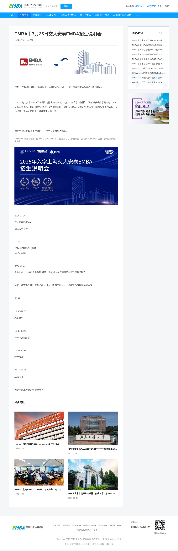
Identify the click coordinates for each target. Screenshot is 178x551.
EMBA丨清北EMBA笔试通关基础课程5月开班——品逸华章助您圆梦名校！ (148, 46)
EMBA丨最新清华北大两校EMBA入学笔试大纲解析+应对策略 (148, 61)
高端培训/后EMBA (122, 15)
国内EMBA (51, 15)
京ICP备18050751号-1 (112, 540)
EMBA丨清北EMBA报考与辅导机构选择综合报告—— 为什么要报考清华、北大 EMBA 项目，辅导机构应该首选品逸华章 (148, 56)
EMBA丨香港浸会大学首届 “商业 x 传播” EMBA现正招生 (148, 66)
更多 (160, 33)
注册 (167, 6)
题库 (137, 15)
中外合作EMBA (68, 15)
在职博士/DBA (102, 15)
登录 (160, 6)
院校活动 (37, 15)
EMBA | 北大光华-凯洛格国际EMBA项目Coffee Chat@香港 (148, 76)
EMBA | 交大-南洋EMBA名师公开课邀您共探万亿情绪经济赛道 (148, 71)
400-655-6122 (145, 6)
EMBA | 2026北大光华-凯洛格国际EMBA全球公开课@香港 (148, 81)
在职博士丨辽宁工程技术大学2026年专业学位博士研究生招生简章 (148, 86)
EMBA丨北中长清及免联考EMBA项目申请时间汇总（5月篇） (148, 41)
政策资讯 (24, 15)
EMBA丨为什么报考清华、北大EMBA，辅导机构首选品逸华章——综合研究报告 (148, 51)
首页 (13, 15)
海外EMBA (85, 15)
